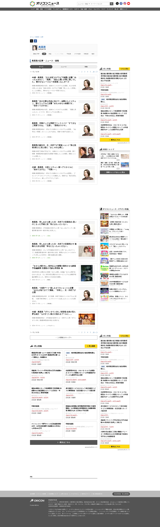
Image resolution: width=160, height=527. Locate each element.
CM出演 (86, 54)
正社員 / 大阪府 (47, 358)
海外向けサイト (86, 494)
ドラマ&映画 (47, 9)
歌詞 (93, 54)
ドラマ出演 (77, 54)
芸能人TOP (36, 54)
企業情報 (126, 494)
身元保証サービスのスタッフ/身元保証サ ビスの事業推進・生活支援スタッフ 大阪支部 (114, 408)
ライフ (103, 9)
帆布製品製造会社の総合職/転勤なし (114, 100)
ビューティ (97, 9)
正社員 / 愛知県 (47, 394)
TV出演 (69, 54)
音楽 (41, 9)
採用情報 (118, 494)
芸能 (37, 9)
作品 (50, 54)
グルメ (90, 9)
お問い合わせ (64, 494)
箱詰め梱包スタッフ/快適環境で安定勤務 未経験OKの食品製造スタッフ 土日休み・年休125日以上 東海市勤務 (114, 113)
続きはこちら (65, 442)
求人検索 (92, 346)
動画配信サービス (68, 9)
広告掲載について (53, 494)
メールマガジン (75, 494)
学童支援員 (104, 90)
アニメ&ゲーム (57, 9)
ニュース (64, 67)
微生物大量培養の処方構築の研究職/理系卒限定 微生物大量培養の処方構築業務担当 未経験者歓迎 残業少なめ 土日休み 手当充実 (114, 77)
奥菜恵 (42, 47)
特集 (86, 67)
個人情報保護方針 (97, 494)
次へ (94, 72)
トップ (32, 9)
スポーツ (76, 9)
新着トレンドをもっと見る (115, 172)
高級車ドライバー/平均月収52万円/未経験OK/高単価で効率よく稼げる (114, 421)
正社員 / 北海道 (81, 376)
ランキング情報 (59, 54)
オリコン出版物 (41, 494)
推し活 (116, 9)
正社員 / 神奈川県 (81, 357)
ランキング (110, 9)
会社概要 (32, 494)
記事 (44, 54)
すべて (41, 67)
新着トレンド (123, 9)
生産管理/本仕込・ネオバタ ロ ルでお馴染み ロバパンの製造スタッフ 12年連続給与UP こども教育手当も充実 (114, 127)
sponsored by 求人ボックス (91, 447)
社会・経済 (84, 9)
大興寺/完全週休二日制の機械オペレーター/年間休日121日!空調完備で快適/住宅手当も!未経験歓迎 (114, 434)
